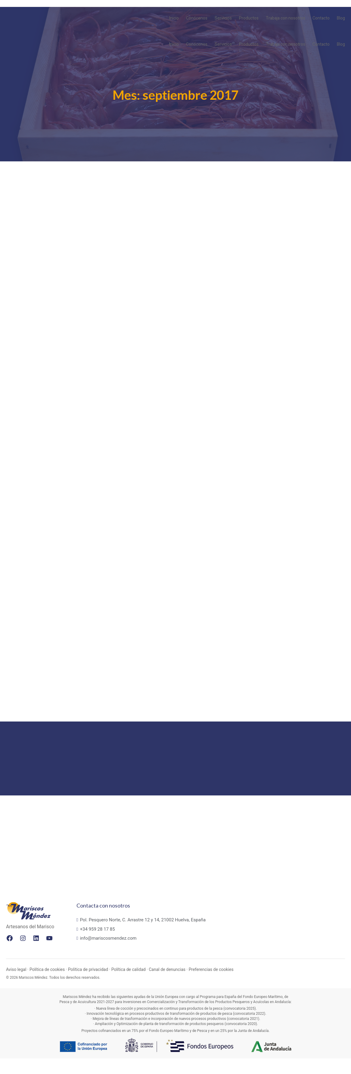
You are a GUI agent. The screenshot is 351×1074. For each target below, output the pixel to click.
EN (322, 6)
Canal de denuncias (167, 985)
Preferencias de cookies (211, 985)
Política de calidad (128, 985)
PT (334, 6)
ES (341, 6)
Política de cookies (47, 985)
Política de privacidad (88, 985)
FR (328, 6)
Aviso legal (16, 985)
